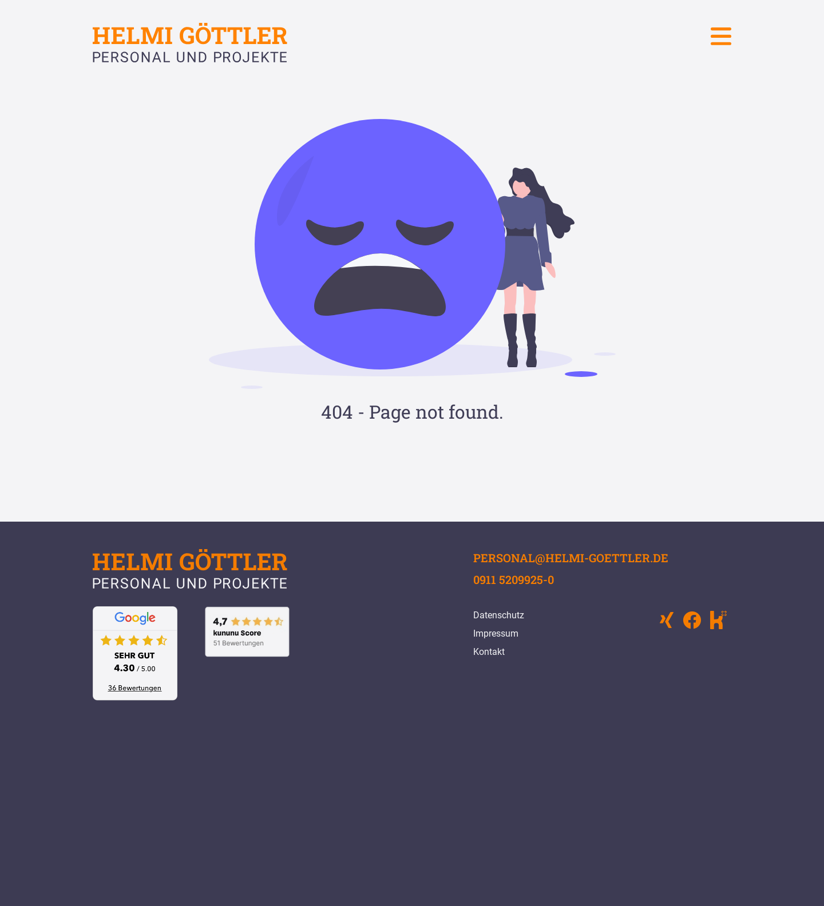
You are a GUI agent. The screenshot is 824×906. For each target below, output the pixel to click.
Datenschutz (498, 615)
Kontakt (489, 651)
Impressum (495, 633)
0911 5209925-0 (513, 579)
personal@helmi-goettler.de (570, 557)
